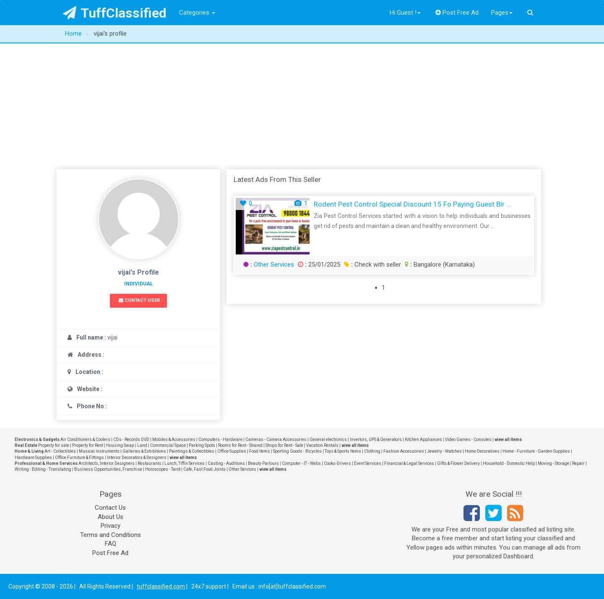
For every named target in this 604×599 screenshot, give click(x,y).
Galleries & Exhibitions (144, 451)
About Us (110, 517)
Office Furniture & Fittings (79, 457)
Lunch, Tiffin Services (184, 463)
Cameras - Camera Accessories (276, 439)
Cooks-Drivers (337, 463)
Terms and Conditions (110, 535)
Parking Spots (202, 445)
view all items (508, 439)
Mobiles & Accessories (173, 439)
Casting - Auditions (226, 463)
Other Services (274, 264)
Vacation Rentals (322, 445)
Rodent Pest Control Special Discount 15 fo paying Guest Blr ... (412, 204)
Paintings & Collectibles (191, 451)
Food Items (259, 451)
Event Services (367, 463)
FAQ (110, 543)
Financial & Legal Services (409, 463)
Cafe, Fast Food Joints (204, 469)
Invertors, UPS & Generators (376, 439)
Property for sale (53, 445)
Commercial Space (168, 445)
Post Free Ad (457, 12)
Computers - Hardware (220, 439)
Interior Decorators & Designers (137, 457)
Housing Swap (120, 445)
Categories (197, 12)
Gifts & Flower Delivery (458, 463)
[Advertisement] (302, 106)
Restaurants (149, 463)
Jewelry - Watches (444, 451)
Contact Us (110, 507)
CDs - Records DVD (131, 439)
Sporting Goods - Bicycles (297, 451)
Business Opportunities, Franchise (108, 469)
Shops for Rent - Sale (284, 445)
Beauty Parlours (263, 463)
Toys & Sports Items (343, 451)
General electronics (328, 439)
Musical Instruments (99, 451)
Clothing (372, 451)
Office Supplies (231, 451)
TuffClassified (115, 13)
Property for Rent (87, 445)
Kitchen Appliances (423, 439)
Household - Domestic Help (509, 463)
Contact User (139, 300)
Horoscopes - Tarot (162, 469)
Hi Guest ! (405, 12)
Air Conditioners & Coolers (85, 439)
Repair (578, 463)
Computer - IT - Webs (301, 463)
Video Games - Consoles (468, 439)
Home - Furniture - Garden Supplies (536, 451)
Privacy (110, 525)
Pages (502, 12)
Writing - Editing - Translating (43, 469)
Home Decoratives (482, 451)
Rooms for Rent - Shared (240, 445)
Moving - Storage (553, 463)
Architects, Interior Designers (106, 463)
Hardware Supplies (33, 457)
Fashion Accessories (403, 451)
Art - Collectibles (60, 451)
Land (142, 445)
